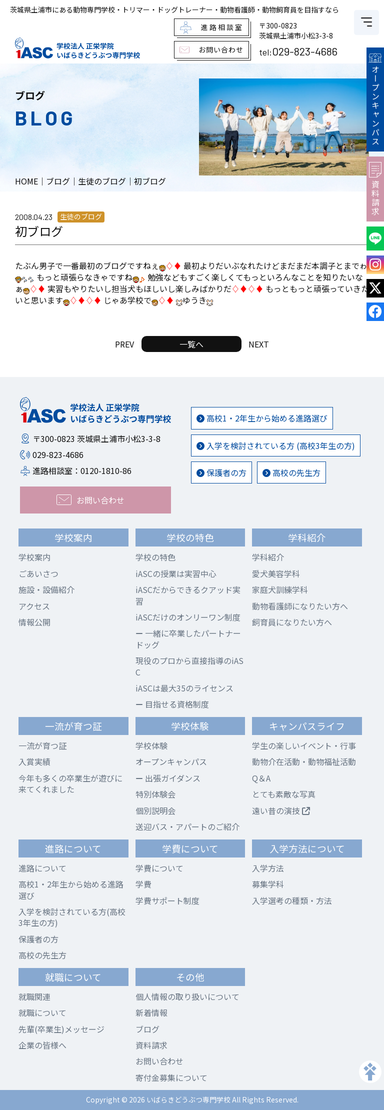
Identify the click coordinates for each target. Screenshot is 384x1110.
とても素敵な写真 (284, 794)
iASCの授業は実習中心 (176, 574)
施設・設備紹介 (46, 590)
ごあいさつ (38, 574)
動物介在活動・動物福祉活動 (304, 762)
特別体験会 (156, 794)
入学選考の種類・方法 (292, 900)
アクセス (34, 606)
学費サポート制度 (168, 900)
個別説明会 (156, 810)
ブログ (148, 1029)
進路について (42, 868)
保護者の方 (221, 472)
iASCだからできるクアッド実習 (188, 595)
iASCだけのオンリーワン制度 (188, 617)
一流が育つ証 (42, 746)
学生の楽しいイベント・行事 (304, 746)
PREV (124, 344)
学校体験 (152, 746)
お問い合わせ (160, 1061)
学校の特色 (156, 557)
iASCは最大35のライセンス (185, 688)
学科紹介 (268, 557)
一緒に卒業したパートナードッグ (188, 638)
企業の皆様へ (42, 1045)
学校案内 (34, 557)
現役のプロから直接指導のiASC (190, 666)
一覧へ (192, 344)
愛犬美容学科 (276, 574)
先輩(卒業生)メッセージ (61, 1029)
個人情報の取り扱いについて (188, 996)
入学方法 (268, 868)
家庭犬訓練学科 (280, 590)
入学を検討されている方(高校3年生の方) (72, 917)
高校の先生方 (291, 472)
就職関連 (34, 996)
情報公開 (34, 622)
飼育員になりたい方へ (292, 622)
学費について (160, 868)
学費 (144, 884)
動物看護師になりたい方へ (300, 606)
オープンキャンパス (375, 99)
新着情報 (152, 1012)
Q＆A (261, 778)
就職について (42, 1012)
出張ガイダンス (168, 778)
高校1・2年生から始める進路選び (262, 418)
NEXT (258, 344)
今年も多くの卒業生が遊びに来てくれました (70, 783)
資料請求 (375, 189)
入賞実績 (34, 762)
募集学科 (268, 884)
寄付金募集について (172, 1078)
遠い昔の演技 (281, 810)
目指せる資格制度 (172, 704)
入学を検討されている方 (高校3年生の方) (275, 446)
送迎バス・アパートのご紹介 (188, 826)
